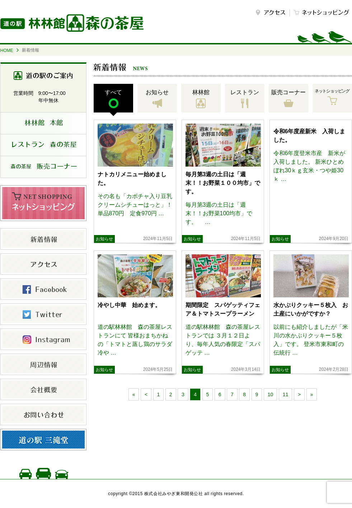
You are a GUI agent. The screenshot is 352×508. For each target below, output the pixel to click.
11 (285, 394)
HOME (6, 50)
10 (270, 394)
